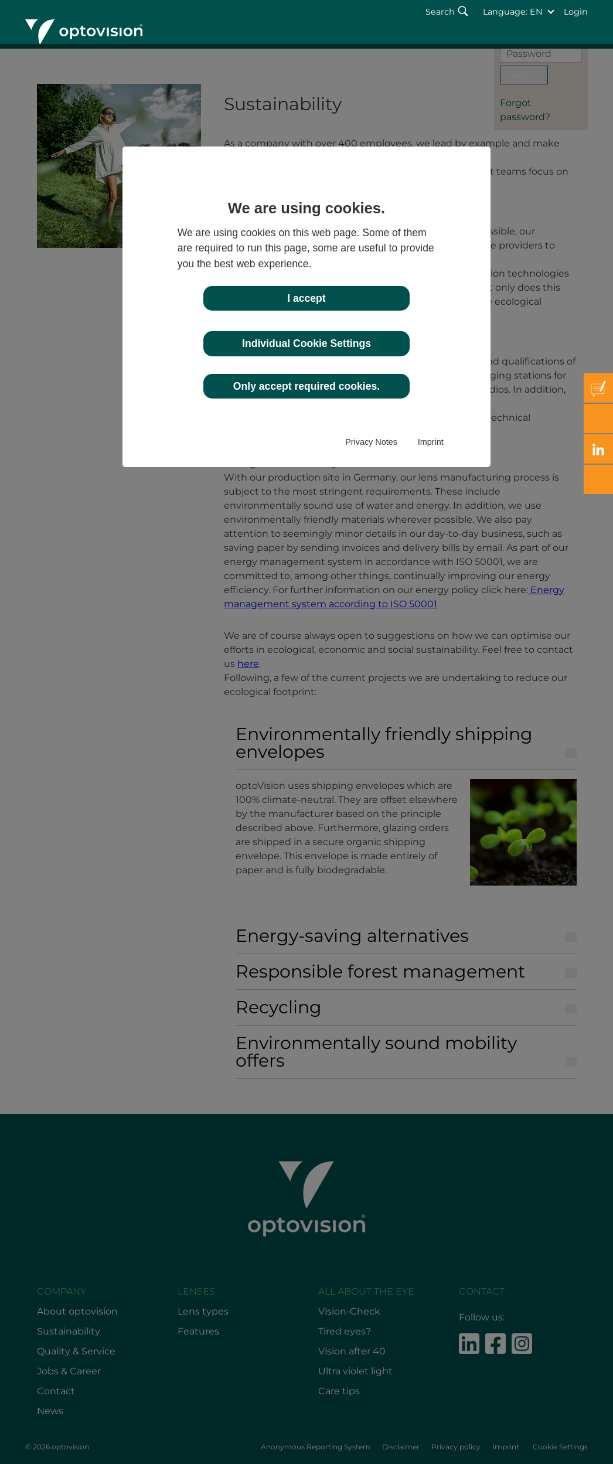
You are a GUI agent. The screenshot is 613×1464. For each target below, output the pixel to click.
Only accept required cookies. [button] (306, 386)
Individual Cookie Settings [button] (306, 343)
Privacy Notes (371, 442)
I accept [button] (306, 298)
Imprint (431, 442)
